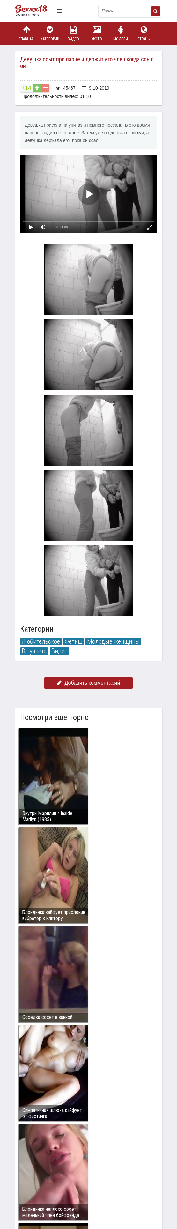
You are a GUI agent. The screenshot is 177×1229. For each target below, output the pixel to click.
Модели (120, 33)
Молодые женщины (113, 641)
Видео (73, 33)
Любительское (41, 641)
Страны (144, 33)
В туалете (34, 651)
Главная (26, 33)
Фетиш (73, 641)
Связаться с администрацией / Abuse (54, 1153)
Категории (50, 33)
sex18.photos (83, 1158)
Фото (97, 33)
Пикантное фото (34, 11)
